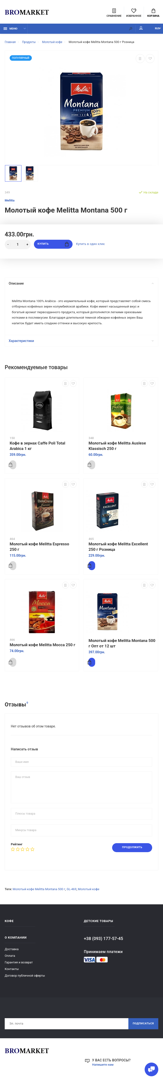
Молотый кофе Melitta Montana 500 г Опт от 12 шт (122, 646)
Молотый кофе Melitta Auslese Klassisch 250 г (117, 449)
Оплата (10, 959)
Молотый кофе (88, 892)
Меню (10, 30)
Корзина (153, 13)
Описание (81, 285)
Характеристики (81, 344)
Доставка (12, 952)
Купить (53, 246)
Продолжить (131, 850)
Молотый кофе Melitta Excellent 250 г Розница (118, 549)
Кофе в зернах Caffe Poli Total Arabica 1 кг (37, 449)
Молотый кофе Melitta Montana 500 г (39, 892)
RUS (153, 30)
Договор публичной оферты (25, 978)
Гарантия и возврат (19, 965)
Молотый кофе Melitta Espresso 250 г (39, 549)
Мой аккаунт (134, 29)
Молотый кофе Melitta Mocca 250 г (42, 647)
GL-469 (71, 892)
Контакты (12, 972)
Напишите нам (103, 1068)
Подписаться (142, 1027)
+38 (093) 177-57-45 (103, 941)
